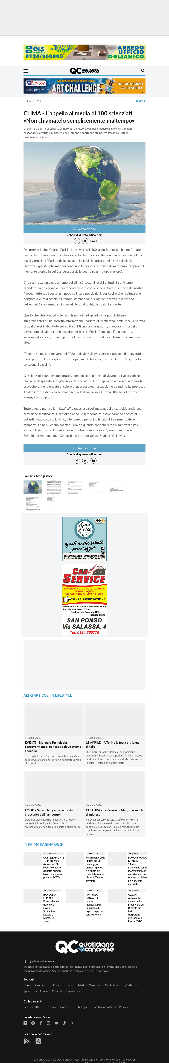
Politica (54, 985)
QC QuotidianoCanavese (66, 1059)
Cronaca (40, 985)
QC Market (130, 985)
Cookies (65, 1007)
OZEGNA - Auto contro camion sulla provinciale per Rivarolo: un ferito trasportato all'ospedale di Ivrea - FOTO (136, 908)
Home (27, 985)
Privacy (51, 1007)
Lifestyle (139, 101)
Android (104, 970)
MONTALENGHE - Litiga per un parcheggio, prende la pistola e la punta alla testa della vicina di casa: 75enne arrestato (95, 869)
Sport (27, 991)
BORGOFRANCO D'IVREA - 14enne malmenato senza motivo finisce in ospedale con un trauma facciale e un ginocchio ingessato (137, 871)
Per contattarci (33, 1007)
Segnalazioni (73, 991)
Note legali (81, 1007)
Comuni (57, 991)
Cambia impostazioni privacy (110, 1007)
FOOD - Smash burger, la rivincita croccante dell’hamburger (49, 812)
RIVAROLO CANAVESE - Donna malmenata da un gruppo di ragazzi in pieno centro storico (94, 904)
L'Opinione (41, 991)
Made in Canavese (89, 985)
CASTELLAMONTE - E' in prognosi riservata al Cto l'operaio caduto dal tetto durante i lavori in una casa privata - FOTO (53, 867)
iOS (94, 970)
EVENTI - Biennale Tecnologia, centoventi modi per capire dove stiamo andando (53, 746)
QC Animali (112, 985)
